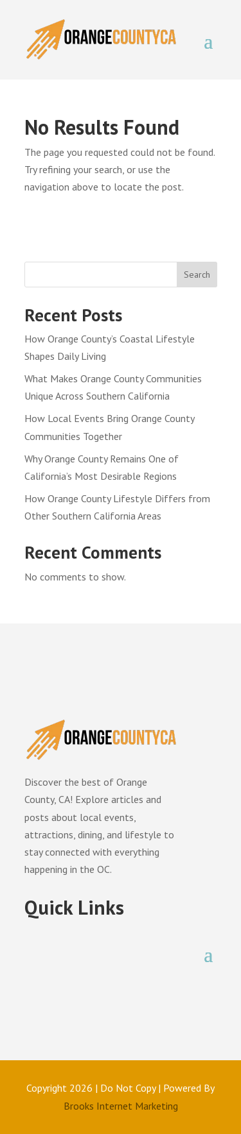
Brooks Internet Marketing (121, 1105)
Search (197, 274)
